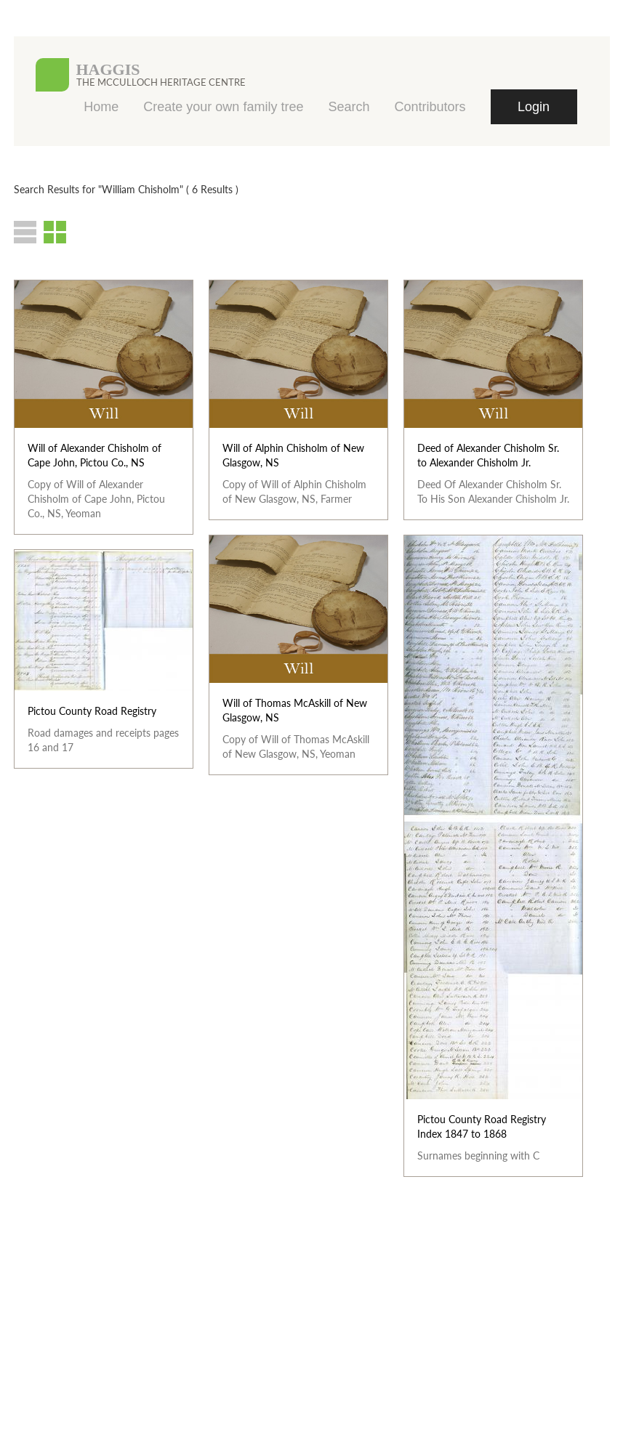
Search (348, 107)
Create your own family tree (223, 107)
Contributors (429, 107)
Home (101, 107)
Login (534, 107)
